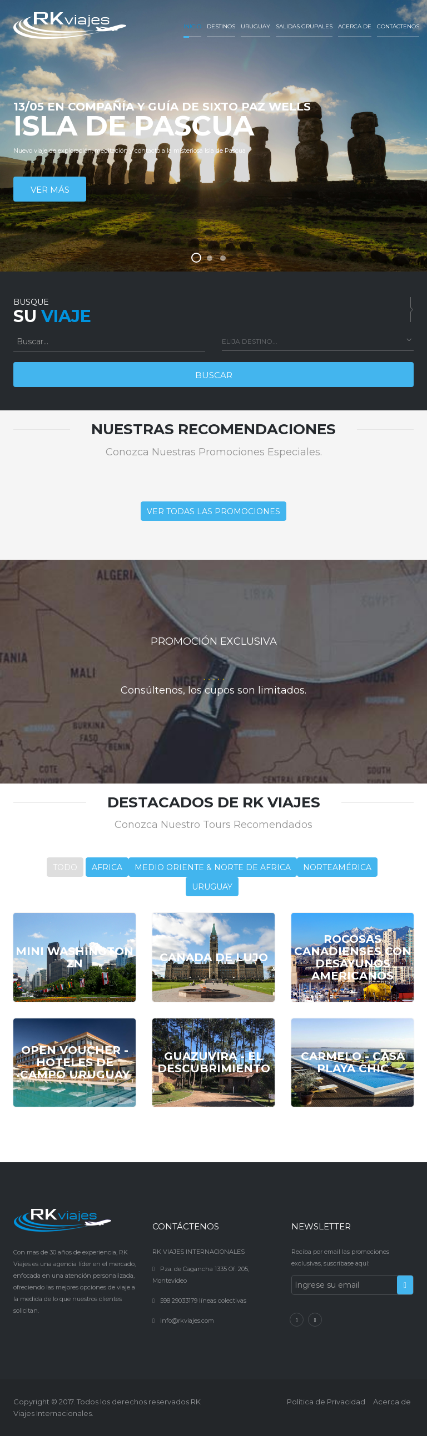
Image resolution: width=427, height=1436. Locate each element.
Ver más (50, 189)
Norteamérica (337, 867)
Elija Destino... (249, 341)
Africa (107, 867)
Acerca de (354, 26)
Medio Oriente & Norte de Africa (213, 867)
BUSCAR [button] (213, 375)
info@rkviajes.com (187, 1320)
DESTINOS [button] (221, 26)
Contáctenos (398, 26)
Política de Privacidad (326, 1401)
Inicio (192, 26)
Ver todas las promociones (213, 511)
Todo (65, 867)
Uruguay (255, 26)
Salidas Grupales (304, 26)
